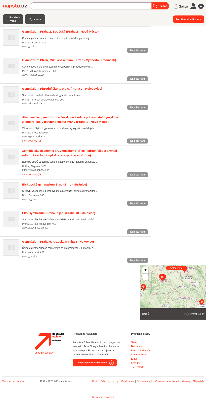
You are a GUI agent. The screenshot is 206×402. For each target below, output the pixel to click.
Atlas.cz (21, 381)
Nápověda (198, 381)
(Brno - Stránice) (54, 184)
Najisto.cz (17, 6)
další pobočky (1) (31, 140)
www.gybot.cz (29, 46)
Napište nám (137, 50)
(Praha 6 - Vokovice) (58, 241)
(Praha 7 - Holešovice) (62, 88)
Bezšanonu (137, 346)
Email (134, 358)
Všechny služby (110, 381)
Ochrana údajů (144, 381)
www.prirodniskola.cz (33, 103)
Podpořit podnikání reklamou (92, 362)
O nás (95, 381)
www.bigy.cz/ (29, 199)
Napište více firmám (188, 19)
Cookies (159, 381)
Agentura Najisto (49, 341)
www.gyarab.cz (30, 256)
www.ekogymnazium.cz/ (35, 227)
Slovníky (135, 362)
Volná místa (127, 381)
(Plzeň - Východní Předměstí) (69, 60)
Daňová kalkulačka (141, 350)
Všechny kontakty (44, 352)
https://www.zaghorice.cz (35, 170)
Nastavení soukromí (103, 397)
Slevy (134, 342)
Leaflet (202, 306)
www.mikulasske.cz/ (33, 74)
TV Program (137, 366)
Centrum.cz (8, 381)
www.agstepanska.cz (33, 136)
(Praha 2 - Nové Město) (60, 31)
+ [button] (145, 270)
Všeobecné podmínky (178, 381)
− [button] (145, 277)
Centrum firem (138, 354)
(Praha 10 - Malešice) (58, 213)
